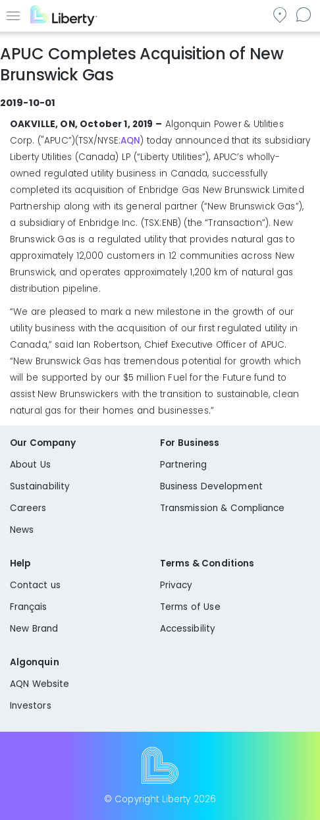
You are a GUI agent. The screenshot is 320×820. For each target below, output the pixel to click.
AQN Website (39, 684)
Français (28, 607)
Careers (28, 508)
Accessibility (187, 628)
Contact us (303, 14)
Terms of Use (190, 607)
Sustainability (40, 486)
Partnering (183, 464)
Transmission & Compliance (222, 508)
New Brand (34, 628)
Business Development (211, 486)
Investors (30, 705)
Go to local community (279, 14)
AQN (130, 140)
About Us (30, 464)
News (22, 530)
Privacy (176, 585)
